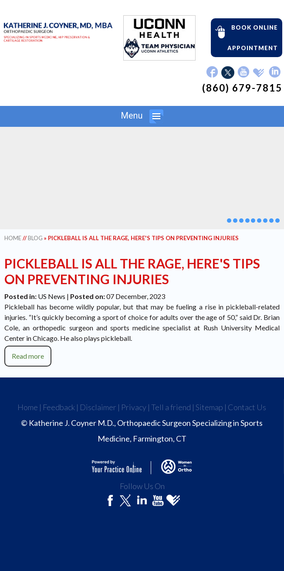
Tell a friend (171, 407)
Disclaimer (98, 407)
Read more (28, 356)
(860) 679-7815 (242, 88)
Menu (142, 116)
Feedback (59, 407)
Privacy (133, 407)
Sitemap (209, 407)
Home (12, 238)
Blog (35, 238)
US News (51, 296)
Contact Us (247, 407)
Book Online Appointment (244, 37)
